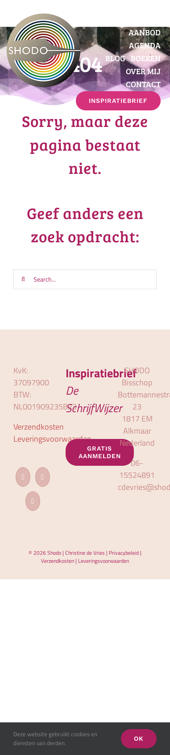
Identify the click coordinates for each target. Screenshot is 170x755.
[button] (161, 116)
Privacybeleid (124, 552)
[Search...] (85, 279)
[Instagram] (42, 477)
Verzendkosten (38, 427)
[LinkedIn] (32, 501)
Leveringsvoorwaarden (52, 439)
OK (139, 738)
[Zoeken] (23, 279)
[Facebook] (23, 477)
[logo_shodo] (43, 17)
